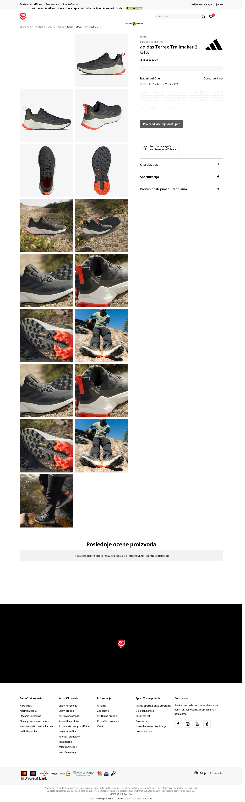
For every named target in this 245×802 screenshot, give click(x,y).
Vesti (100, 726)
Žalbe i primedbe (67, 747)
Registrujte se (214, 4)
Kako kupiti (26, 705)
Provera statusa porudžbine (74, 726)
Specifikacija (179, 176)
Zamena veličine (67, 731)
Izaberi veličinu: (150, 78)
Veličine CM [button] (171, 84)
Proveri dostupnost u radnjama (179, 188)
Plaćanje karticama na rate (35, 721)
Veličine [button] (159, 84)
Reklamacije (65, 741)
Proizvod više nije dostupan (161, 124)
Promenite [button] (216, 773)
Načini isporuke (28, 731)
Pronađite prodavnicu (109, 721)
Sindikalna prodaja (107, 716)
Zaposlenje (103, 710)
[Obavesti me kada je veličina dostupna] (146, 93)
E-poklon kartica (145, 710)
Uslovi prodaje (66, 710)
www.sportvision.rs (106, 798)
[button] (180, 16)
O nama (101, 705)
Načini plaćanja (28, 710)
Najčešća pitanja (67, 752)
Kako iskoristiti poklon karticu (36, 726)
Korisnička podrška (68, 721)
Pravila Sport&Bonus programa (153, 705)
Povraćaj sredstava (69, 736)
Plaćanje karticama (30, 716)
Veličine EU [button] (146, 84)
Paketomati (142, 721)
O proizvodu (179, 164)
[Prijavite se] (211, 16)
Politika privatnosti (68, 716)
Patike (144, 36)
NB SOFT (127, 798)
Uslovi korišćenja (67, 705)
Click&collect (143, 716)
